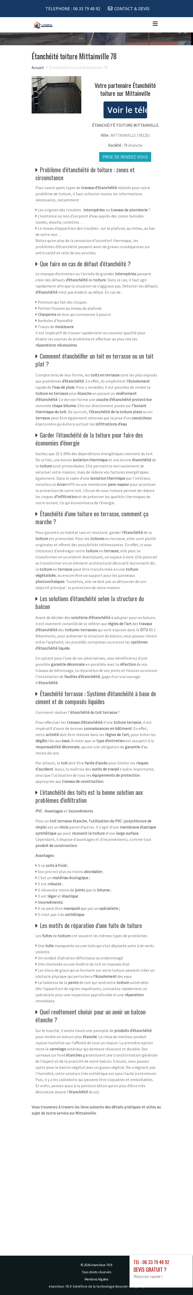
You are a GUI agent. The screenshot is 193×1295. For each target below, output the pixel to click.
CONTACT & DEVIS (131, 9)
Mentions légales (97, 1279)
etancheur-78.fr (102, 1265)
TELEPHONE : (72, 9)
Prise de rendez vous (125, 156)
